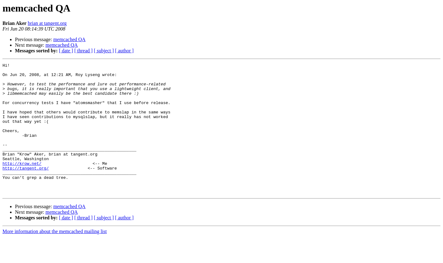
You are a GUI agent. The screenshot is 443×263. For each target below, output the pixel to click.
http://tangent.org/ (25, 189)
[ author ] (124, 50)
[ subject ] (104, 50)
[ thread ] (83, 50)
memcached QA (69, 39)
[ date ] (66, 50)
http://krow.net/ (21, 184)
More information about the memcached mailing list (54, 257)
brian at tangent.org (47, 23)
